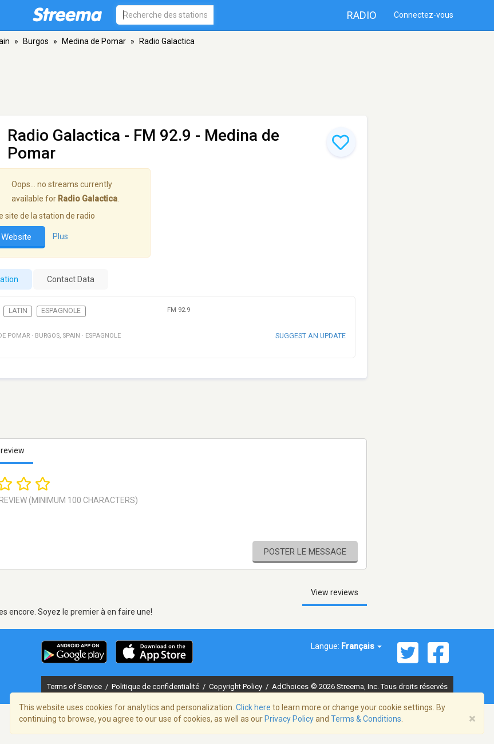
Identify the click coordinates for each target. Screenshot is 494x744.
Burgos (36, 41)
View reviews (334, 592)
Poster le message (305, 552)
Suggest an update (310, 335)
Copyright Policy (236, 686)
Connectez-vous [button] (423, 14)
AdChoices (290, 686)
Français (361, 646)
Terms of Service (75, 686)
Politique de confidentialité (156, 686)
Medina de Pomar (94, 41)
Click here (253, 707)
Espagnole (61, 311)
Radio (362, 15)
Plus (60, 236)
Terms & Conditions (366, 718)
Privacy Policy (289, 718)
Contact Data (70, 279)
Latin (18, 311)
